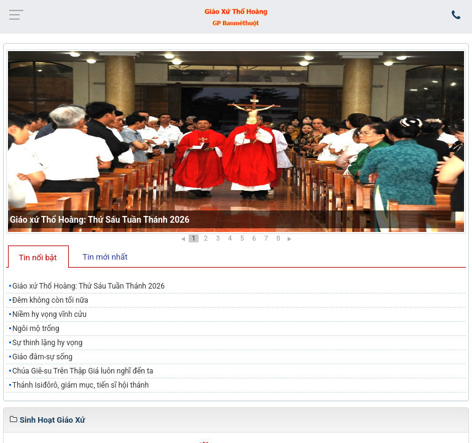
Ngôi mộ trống (35, 328)
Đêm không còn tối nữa (50, 300)
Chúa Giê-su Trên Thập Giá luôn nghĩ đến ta (82, 371)
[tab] (38, 256)
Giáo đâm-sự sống (42, 357)
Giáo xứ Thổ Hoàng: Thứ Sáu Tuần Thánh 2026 (99, 220)
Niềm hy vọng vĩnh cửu (49, 314)
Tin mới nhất (104, 256)
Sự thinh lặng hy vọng (47, 342)
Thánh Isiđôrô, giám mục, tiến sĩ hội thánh (80, 385)
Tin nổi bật (38, 257)
